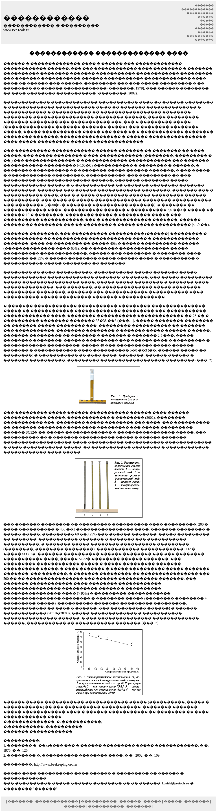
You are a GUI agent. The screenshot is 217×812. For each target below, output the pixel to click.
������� (20, 801)
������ (130, 801)
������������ (56, 801)
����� (152, 801)
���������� (99, 801)
